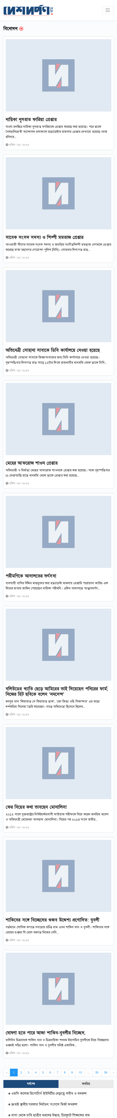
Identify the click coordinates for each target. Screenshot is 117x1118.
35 (96, 1073)
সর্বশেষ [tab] (31, 1084)
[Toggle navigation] (107, 10)
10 (80, 1073)
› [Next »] (113, 1073)
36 (105, 1073)
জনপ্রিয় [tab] (86, 1084)
